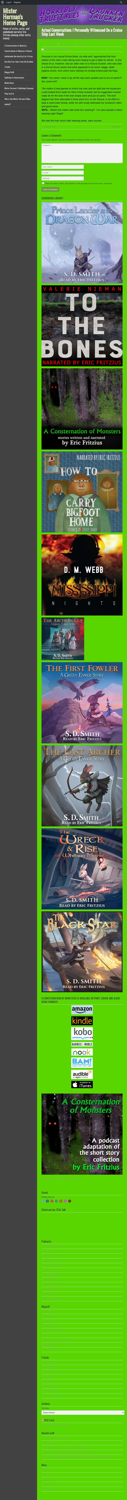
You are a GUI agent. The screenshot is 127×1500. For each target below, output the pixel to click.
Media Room (9, 82)
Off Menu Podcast (51, 1283)
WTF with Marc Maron (53, 1302)
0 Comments (81, 44)
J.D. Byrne (48, 1380)
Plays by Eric (9, 93)
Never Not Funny (51, 1278)
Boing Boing (49, 1325)
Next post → (117, 126)
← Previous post (48, 126)
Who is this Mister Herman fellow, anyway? (17, 101)
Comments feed (50, 1488)
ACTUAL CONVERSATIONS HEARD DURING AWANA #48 (69, 1456)
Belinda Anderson (51, 1366)
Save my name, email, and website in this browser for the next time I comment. (78, 187)
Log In (9, 2)
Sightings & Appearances (14, 77)
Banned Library (50, 1315)
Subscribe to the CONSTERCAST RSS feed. (60, 1182)
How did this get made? (54, 1269)
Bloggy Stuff (9, 72)
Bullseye (47, 1255)
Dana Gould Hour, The (53, 1259)
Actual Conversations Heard (57, 49)
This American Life (51, 1293)
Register (47, 1474)
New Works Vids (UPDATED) (56, 1429)
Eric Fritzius (52, 44)
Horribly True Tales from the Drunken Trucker (18, 64)
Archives (45, 1412)
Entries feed (49, 1483)
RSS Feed (49, 1423)
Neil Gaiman (49, 1348)
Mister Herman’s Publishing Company (18, 88)
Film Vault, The (50, 1264)
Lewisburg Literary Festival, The (57, 1344)
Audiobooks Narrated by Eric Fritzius (18, 56)
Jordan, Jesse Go (51, 1274)
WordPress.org (50, 1493)
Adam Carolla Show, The (54, 1250)
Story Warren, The (51, 1353)
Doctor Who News (51, 1329)
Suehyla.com (49, 1395)
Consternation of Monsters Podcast (18, 50)
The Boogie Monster (52, 1288)
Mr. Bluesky (48, 1446)
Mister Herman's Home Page (15, 16)
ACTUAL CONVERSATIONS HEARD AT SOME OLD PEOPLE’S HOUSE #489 (77, 1461)
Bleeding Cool (50, 1320)
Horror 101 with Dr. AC (53, 1334)
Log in (46, 1478)
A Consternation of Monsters (15, 45)
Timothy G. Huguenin (53, 1399)
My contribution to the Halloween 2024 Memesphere (66, 1451)
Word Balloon (49, 1297)
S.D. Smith (48, 1385)
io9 (45, 1339)
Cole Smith (48, 1371)
